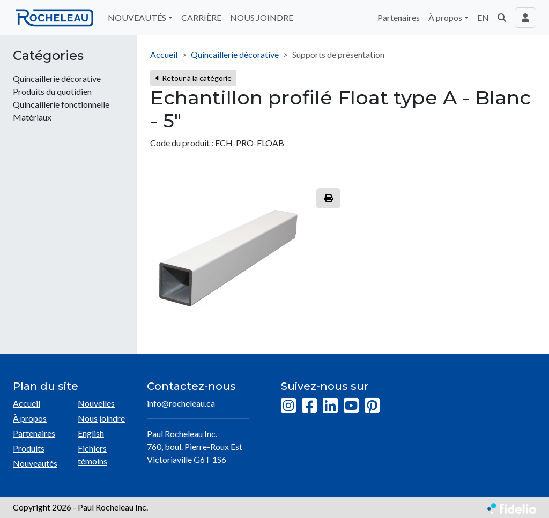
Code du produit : (181, 143)
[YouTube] (351, 406)
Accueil (163, 54)
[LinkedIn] (330, 406)
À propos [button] (445, 17)
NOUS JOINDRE (261, 17)
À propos (30, 418)
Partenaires (398, 17)
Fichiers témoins (92, 454)
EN (483, 17)
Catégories (48, 55)
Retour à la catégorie (193, 77)
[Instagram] (288, 406)
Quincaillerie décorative (235, 54)
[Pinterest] (372, 406)
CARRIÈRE (201, 17)
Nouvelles (96, 403)
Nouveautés (35, 463)
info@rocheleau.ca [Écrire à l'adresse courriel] (181, 403)
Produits (28, 448)
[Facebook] (309, 406)
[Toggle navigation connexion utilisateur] (525, 17)
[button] (501, 18)
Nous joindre (101, 418)
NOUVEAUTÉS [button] (137, 17)
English (91, 433)
